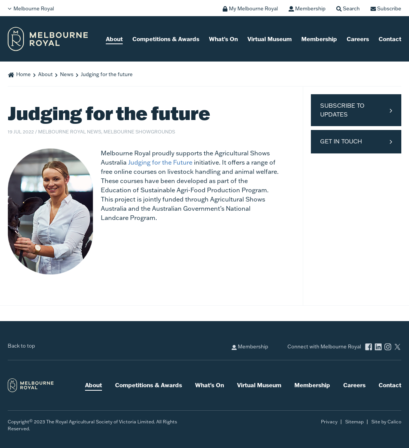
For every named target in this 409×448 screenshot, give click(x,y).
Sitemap (354, 422)
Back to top (21, 346)
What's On (223, 39)
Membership (319, 39)
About (114, 39)
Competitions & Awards (165, 39)
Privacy (329, 422)
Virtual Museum (269, 39)
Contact (390, 39)
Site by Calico (386, 422)
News (66, 74)
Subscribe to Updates (342, 110)
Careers (358, 39)
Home (23, 74)
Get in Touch (341, 141)
